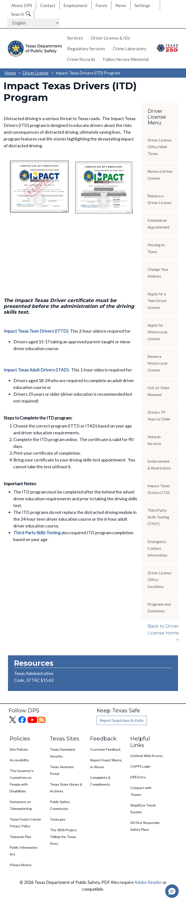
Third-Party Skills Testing (37, 532)
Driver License (35, 72)
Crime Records (81, 59)
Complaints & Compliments (100, 780)
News (120, 5)
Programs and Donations (159, 607)
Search (17, 14)
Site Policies (19, 749)
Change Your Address (158, 272)
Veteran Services (154, 440)
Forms (101, 5)
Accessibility (19, 760)
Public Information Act (24, 850)
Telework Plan (20, 837)
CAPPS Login (140, 766)
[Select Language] (33, 22)
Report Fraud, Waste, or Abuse (106, 763)
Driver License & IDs (110, 38)
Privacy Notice (20, 865)
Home (10, 72)
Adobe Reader (148, 882)
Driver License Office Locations (159, 579)
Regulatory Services (86, 48)
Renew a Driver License (160, 174)
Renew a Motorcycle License (157, 363)
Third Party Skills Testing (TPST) (158, 517)
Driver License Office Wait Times (159, 147)
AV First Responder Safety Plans (145, 826)
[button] (172, 891)
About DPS (21, 5)
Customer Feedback (105, 749)
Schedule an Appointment (158, 223)
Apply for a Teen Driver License (157, 300)
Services (75, 38)
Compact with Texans (141, 791)
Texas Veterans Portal (62, 770)
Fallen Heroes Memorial (125, 59)
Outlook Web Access (146, 756)
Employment (75, 5)
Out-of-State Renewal (158, 391)
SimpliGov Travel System (142, 808)
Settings (142, 5)
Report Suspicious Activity (122, 720)
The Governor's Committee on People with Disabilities (22, 781)
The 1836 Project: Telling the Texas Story (64, 837)
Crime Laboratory (129, 48)
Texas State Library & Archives (66, 787)
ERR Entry (138, 777)
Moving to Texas (156, 248)
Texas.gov (57, 819)
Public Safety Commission (60, 805)
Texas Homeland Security (62, 752)
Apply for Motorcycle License (157, 332)
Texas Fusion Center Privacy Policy (25, 822)
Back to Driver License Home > (163, 633)
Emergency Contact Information (157, 548)
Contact (47, 5)
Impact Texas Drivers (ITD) (158, 489)
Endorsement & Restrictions (159, 464)
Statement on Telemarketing (21, 805)
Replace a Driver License (159, 199)
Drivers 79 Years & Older (158, 415)
